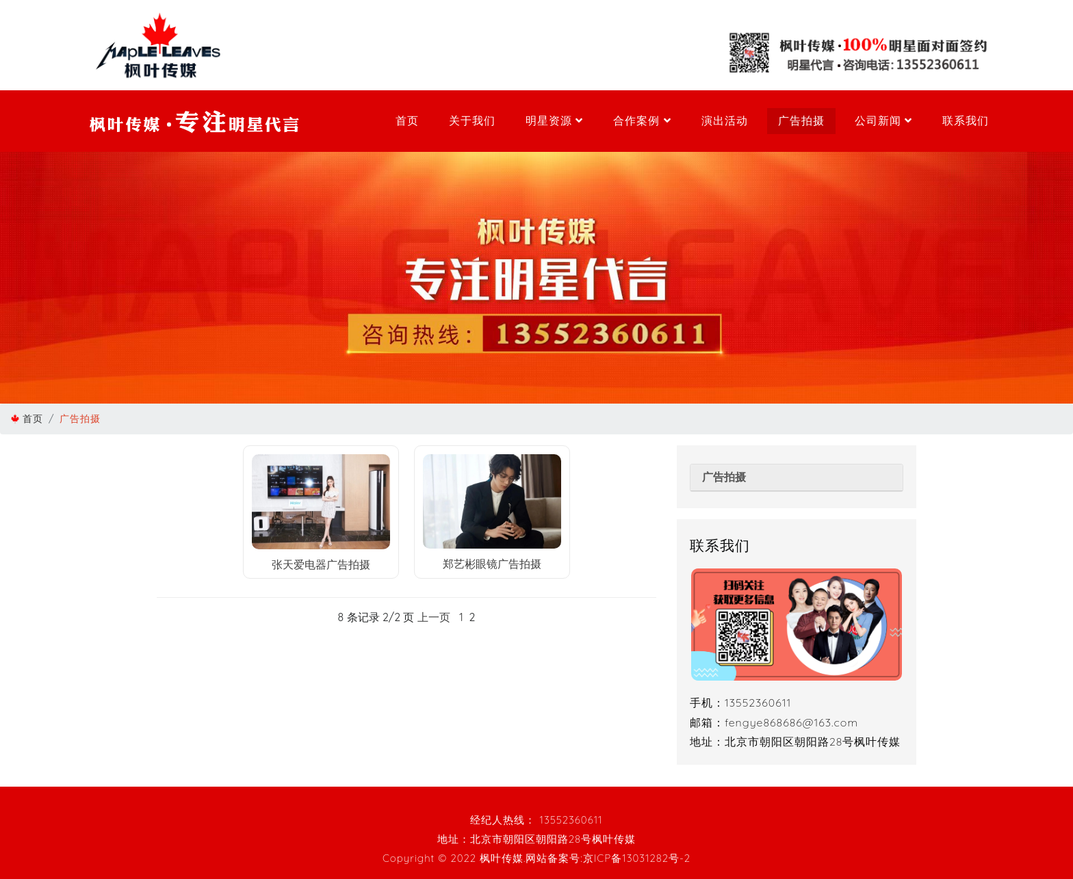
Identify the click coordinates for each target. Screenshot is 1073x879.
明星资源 (554, 120)
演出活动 (724, 120)
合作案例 (642, 120)
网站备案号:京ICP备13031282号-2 (608, 858)
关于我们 (472, 120)
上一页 (433, 617)
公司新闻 (883, 120)
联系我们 (965, 120)
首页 (407, 120)
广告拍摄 (801, 120)
